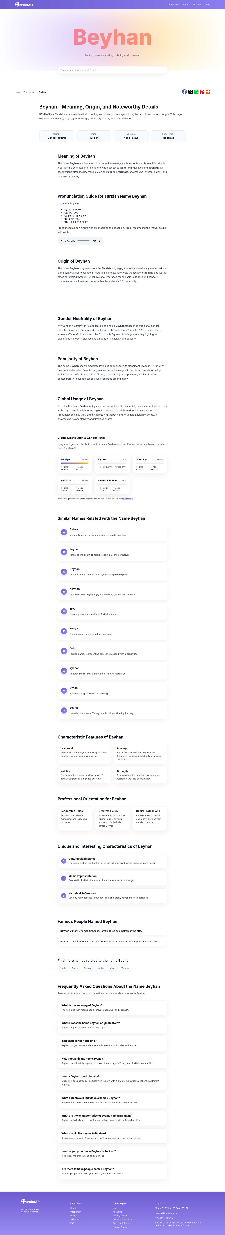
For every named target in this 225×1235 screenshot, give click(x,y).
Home (17, 92)
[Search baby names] (112, 70)
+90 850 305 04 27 (165, 1217)
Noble (63, 968)
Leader (100, 968)
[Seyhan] (112, 710)
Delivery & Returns (122, 1223)
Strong (87, 968)
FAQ (72, 1223)
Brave (75, 968)
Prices (186, 4)
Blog (207, 4)
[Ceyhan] (112, 571)
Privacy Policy (120, 1215)
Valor (112, 968)
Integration (173, 4)
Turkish (125, 968)
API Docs (197, 4)
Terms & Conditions (122, 1219)
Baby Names (29, 92)
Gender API (128, 499)
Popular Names (120, 1227)
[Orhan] (112, 690)
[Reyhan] (112, 552)
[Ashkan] (112, 532)
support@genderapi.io (166, 1213)
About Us (117, 1211)
